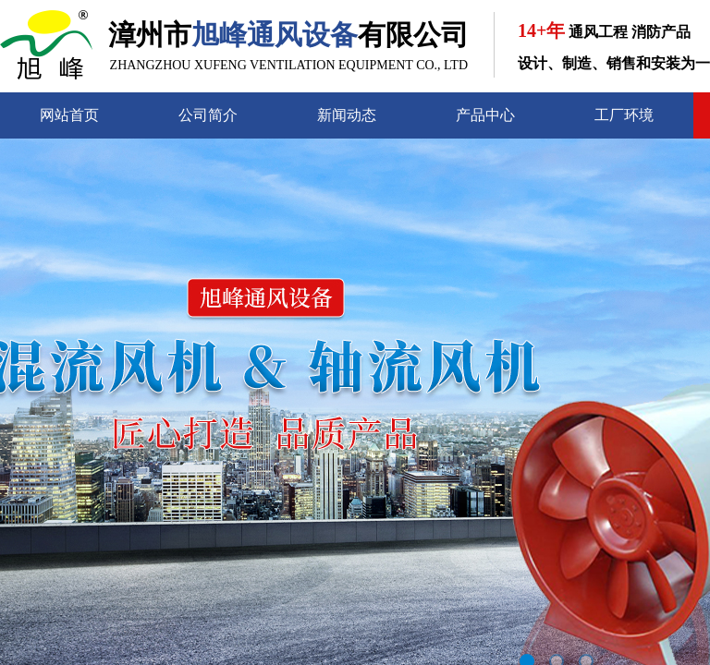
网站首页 (69, 115)
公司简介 (208, 115)
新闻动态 (346, 115)
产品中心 (485, 115)
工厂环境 (624, 115)
